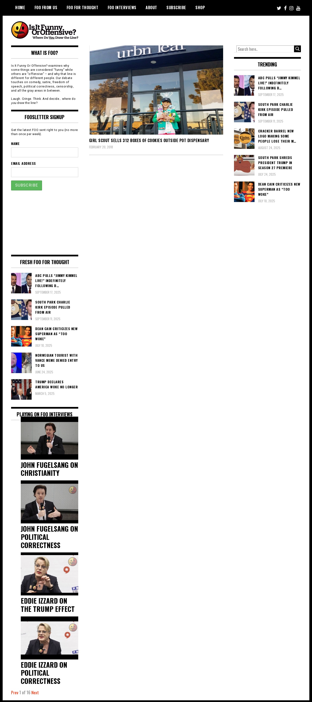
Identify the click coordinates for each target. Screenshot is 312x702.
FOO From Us (46, 7)
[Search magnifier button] (297, 48)
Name (15, 143)
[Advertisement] (210, 29)
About (151, 7)
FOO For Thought (83, 7)
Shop (200, 7)
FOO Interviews (122, 7)
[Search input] (265, 49)
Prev (14, 694)
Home (20, 7)
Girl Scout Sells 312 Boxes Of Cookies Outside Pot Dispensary (149, 140)
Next (35, 694)
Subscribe (176, 7)
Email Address (23, 163)
